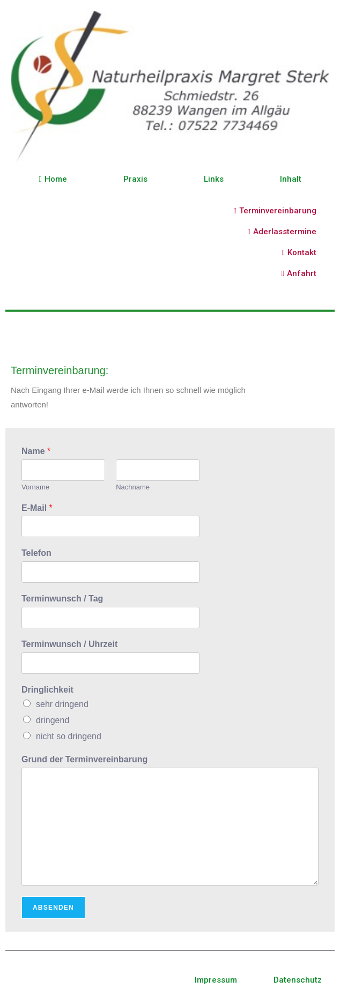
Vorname (35, 487)
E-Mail (37, 507)
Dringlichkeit (47, 689)
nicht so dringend (68, 736)
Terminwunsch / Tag (62, 598)
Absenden (53, 907)
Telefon (36, 553)
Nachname (133, 487)
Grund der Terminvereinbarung (84, 759)
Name (35, 451)
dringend (52, 720)
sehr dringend (62, 704)
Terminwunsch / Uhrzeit (69, 644)
